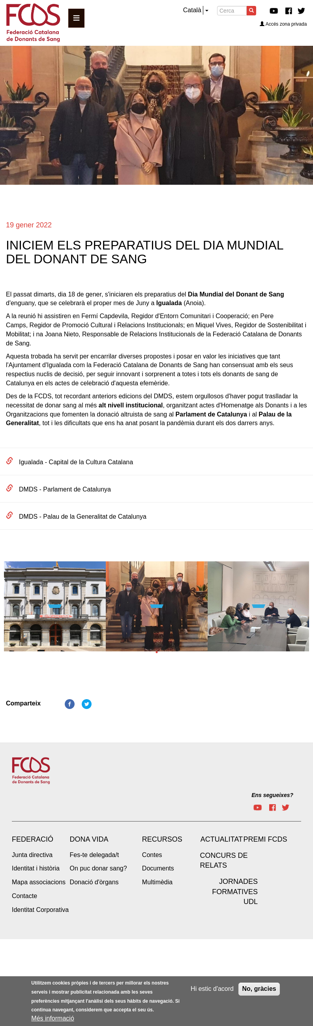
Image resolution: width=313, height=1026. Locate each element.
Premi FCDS (265, 839)
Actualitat (222, 839)
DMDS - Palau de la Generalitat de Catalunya (82, 516)
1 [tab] (157, 652)
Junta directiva (32, 855)
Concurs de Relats (223, 861)
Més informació (52, 1018)
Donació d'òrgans (94, 882)
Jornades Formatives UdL (235, 892)
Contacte (24, 896)
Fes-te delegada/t (94, 855)
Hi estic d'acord (212, 988)
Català (192, 10)
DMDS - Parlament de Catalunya (65, 489)
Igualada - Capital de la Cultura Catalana (76, 462)
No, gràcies (259, 988)
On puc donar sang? (98, 868)
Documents (158, 868)
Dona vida (89, 839)
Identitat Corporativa (40, 909)
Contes (152, 855)
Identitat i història (36, 868)
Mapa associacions (39, 882)
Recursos (162, 839)
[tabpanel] (55, 608)
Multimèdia (157, 882)
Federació (32, 839)
